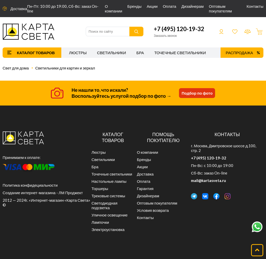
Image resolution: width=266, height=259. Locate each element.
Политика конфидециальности (30, 185)
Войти (221, 31)
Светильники (111, 52)
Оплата (169, 6)
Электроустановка (107, 229)
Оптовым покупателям (220, 8)
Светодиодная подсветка (104, 205)
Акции (152, 6)
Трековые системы (108, 195)
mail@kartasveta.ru (208, 180)
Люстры (78, 52)
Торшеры (99, 188)
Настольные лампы (109, 181)
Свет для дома (16, 68)
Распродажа (239, 52)
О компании (113, 8)
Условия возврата (153, 210)
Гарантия (145, 188)
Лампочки (100, 222)
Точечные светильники (180, 52)
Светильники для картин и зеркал (65, 68)
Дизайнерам (192, 6)
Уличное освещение (109, 215)
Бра (140, 52)
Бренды (134, 6)
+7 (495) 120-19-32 (179, 28)
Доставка (18, 8)
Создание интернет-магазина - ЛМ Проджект (43, 192)
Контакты (255, 6)
